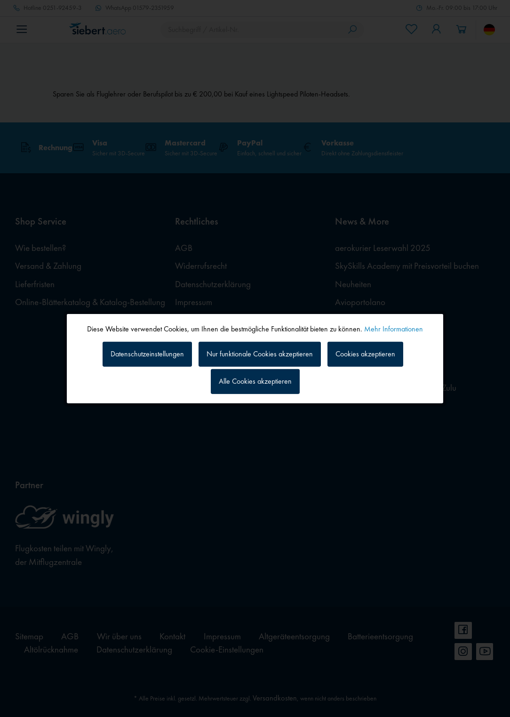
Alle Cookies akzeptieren (255, 381)
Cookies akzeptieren (365, 354)
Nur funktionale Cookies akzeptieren (260, 354)
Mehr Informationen (393, 328)
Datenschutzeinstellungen (147, 354)
